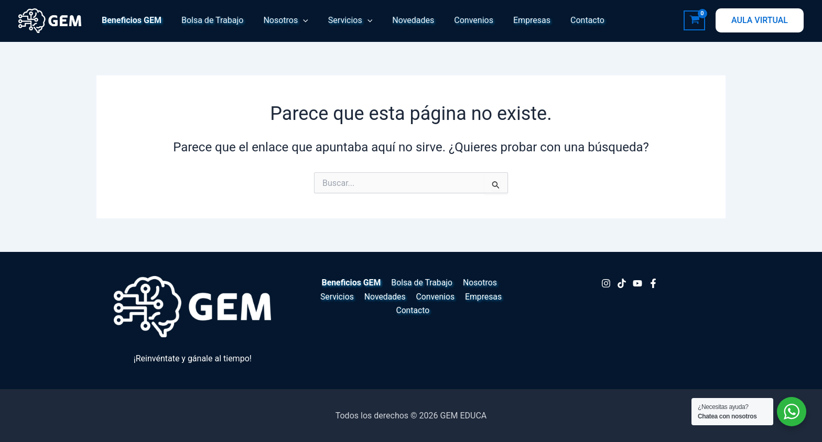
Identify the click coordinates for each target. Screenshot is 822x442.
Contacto (564, 20)
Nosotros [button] (277, 20)
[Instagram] (606, 283)
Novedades (399, 20)
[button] (295, 20)
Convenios (456, 20)
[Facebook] (653, 283)
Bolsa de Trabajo (208, 20)
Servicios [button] (339, 20)
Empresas (511, 20)
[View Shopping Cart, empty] (694, 20)
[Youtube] (637, 283)
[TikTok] (621, 283)
